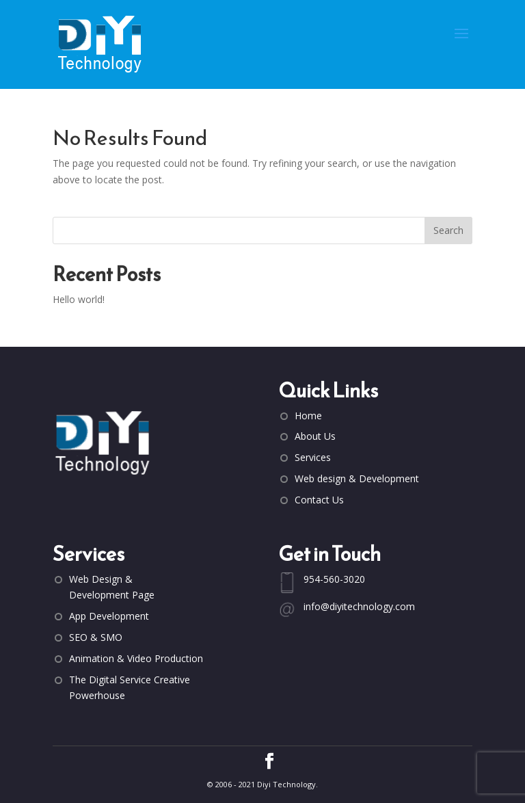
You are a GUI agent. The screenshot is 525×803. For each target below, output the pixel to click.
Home (308, 415)
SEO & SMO (95, 637)
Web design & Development (357, 478)
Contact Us (319, 499)
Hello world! (79, 299)
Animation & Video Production (136, 658)
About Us (315, 436)
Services (313, 457)
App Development (109, 615)
